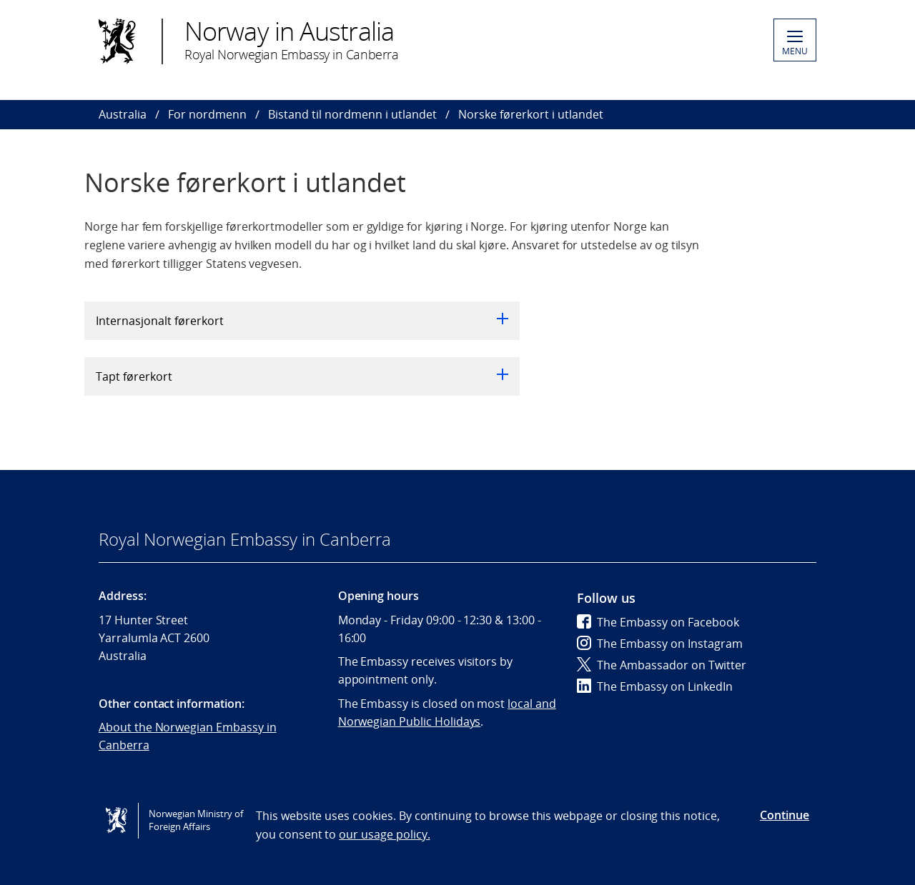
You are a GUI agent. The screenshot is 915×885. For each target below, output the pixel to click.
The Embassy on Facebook (658, 622)
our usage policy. (384, 834)
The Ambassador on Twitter (661, 665)
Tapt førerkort (302, 376)
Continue (784, 815)
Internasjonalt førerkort (302, 321)
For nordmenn (207, 114)
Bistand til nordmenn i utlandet (352, 114)
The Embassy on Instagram (660, 643)
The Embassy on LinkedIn (655, 686)
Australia (123, 114)
